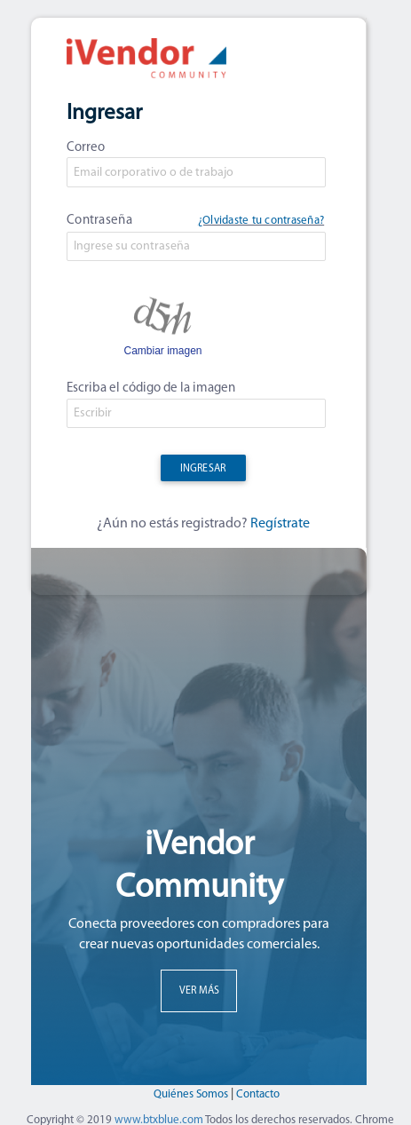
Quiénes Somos (192, 1094)
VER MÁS (199, 991)
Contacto (258, 1094)
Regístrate (280, 524)
